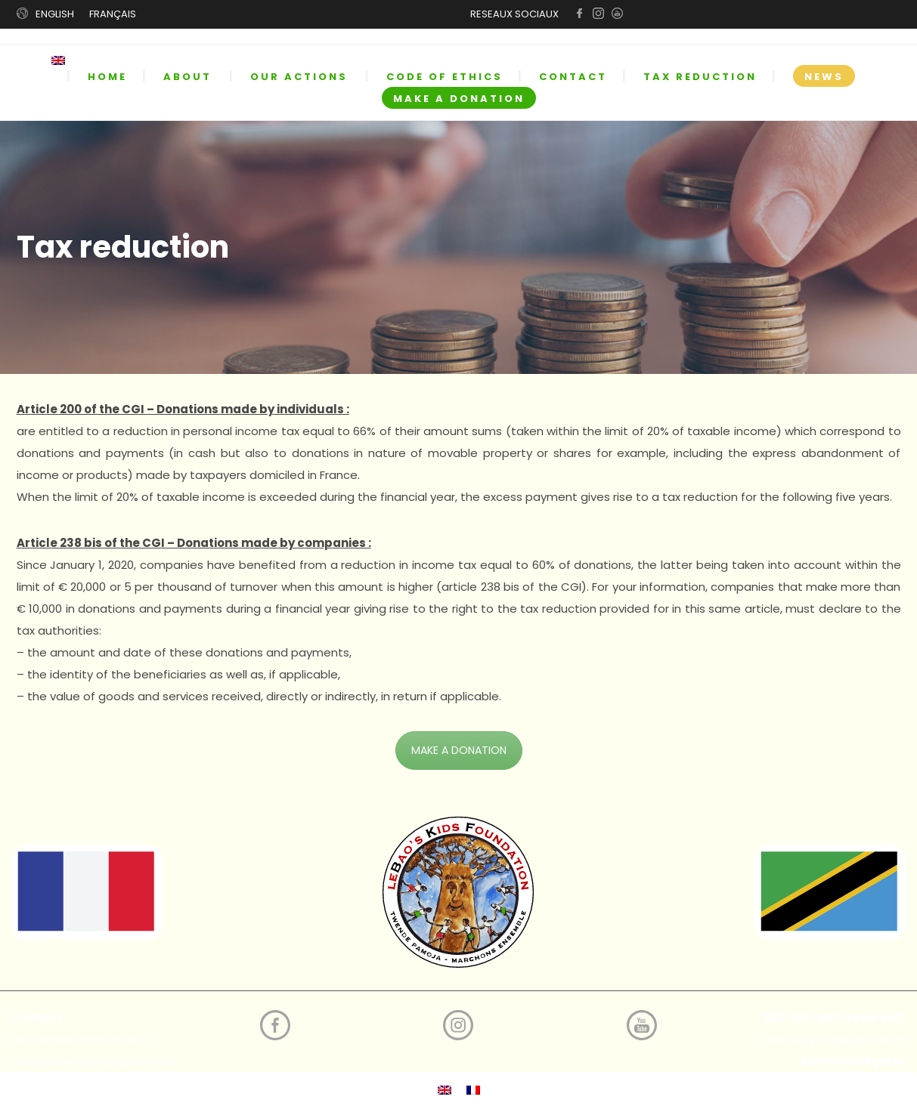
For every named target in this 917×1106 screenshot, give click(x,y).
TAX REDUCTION (700, 77)
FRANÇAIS (112, 14)
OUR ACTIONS (299, 77)
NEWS (824, 77)
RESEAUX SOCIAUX (514, 14)
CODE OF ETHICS (444, 77)
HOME (107, 77)
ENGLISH (55, 14)
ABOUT (187, 77)
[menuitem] (68, 60)
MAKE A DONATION (459, 98)
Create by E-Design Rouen (831, 1039)
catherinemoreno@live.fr (80, 1039)
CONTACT (573, 77)
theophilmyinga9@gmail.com (93, 1061)
